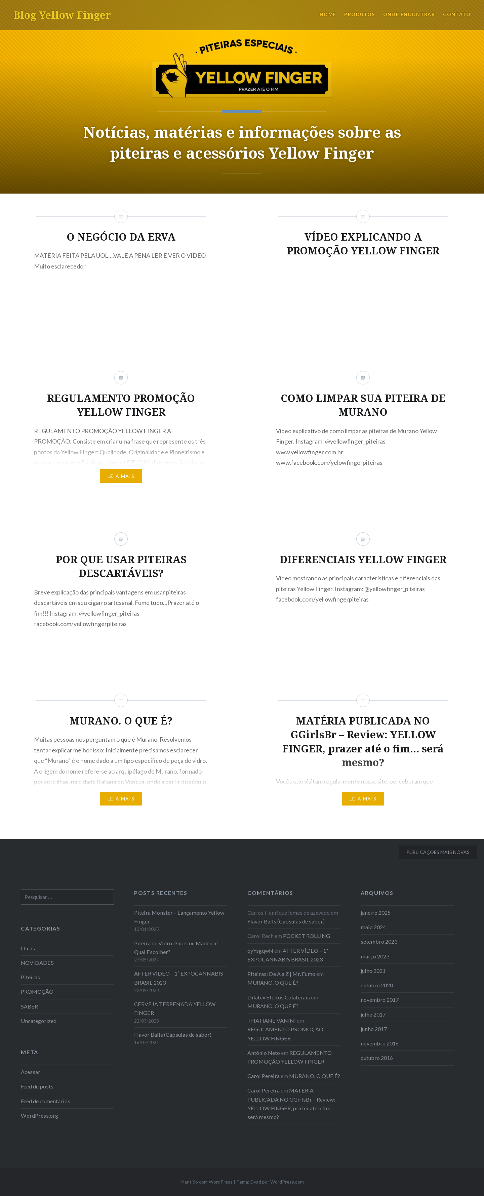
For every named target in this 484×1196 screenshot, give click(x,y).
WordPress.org (39, 1115)
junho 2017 (374, 1029)
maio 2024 (373, 927)
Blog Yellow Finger (62, 15)
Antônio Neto (263, 1052)
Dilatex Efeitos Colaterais (278, 997)
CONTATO (457, 14)
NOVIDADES (37, 962)
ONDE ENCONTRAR (409, 14)
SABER (29, 1006)
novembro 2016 (380, 1043)
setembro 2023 (379, 941)
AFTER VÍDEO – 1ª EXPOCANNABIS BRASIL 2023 (178, 977)
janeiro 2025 (376, 912)
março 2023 (375, 956)
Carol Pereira (263, 1076)
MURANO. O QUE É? (272, 982)
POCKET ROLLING (306, 936)
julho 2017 (373, 1014)
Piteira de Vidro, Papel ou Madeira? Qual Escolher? (176, 947)
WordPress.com (287, 1182)
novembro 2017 (380, 999)
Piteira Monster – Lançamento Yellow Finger (179, 916)
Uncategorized (38, 1021)
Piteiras (30, 977)
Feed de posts (37, 1086)
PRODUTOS (359, 14)
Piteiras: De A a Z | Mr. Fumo (281, 974)
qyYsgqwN (260, 950)
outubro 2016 (377, 1058)
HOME (328, 14)
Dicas (28, 948)
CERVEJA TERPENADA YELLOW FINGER (175, 1008)
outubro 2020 (377, 985)
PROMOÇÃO (37, 991)
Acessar (30, 1072)
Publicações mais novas (438, 852)
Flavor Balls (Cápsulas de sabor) (172, 1034)
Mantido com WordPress (206, 1182)
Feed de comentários (45, 1101)
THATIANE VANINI (271, 1020)
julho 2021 (373, 970)
